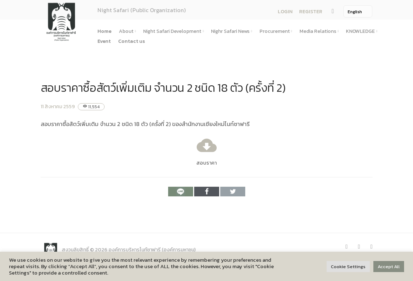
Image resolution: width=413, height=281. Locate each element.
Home (104, 31)
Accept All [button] (389, 266)
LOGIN (285, 11)
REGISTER (310, 11)
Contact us (131, 41)
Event (104, 41)
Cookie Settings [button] (348, 266)
